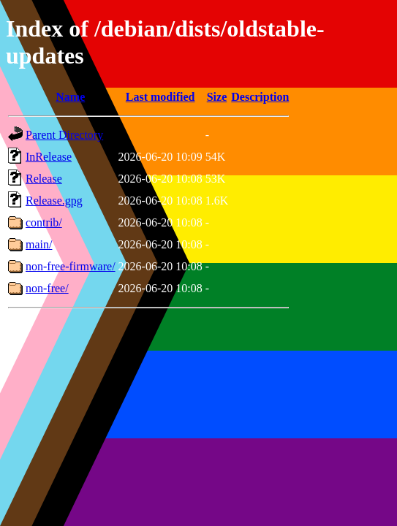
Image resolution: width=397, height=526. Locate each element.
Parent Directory (64, 135)
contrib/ (44, 222)
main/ (39, 244)
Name (70, 97)
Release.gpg (54, 200)
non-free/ (47, 288)
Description (260, 97)
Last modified (160, 97)
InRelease (49, 156)
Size (217, 97)
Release (44, 178)
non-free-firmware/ (71, 266)
